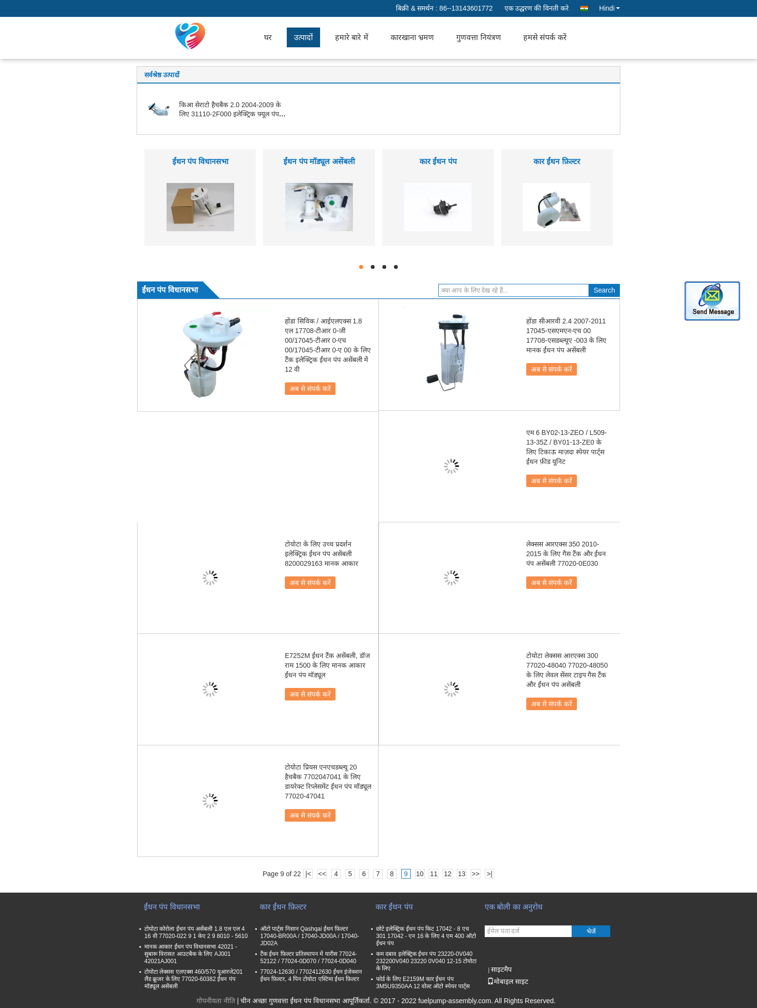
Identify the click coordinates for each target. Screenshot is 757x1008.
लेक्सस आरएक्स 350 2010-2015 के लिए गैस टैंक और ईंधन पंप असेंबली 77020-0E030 (566, 553)
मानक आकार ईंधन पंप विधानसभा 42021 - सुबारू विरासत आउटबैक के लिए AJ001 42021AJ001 (190, 954)
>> (475, 874)
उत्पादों (303, 37)
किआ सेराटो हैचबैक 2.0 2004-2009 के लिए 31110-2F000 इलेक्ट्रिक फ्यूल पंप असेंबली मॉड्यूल (230, 114)
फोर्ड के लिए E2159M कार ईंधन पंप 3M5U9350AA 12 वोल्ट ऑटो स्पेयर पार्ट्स (423, 983)
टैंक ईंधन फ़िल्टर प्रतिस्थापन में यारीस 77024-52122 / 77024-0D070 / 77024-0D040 (308, 958)
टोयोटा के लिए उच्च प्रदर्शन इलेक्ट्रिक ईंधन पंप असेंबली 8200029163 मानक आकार (321, 553)
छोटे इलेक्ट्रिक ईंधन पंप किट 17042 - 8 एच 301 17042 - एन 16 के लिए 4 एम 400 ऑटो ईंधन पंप (426, 936)
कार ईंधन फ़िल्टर (556, 161)
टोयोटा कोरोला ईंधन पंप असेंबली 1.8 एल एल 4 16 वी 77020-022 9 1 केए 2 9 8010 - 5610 (196, 932)
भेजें (591, 931)
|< (308, 874)
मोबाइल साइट (507, 981)
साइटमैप (501, 969)
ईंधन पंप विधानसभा (200, 161)
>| (489, 874)
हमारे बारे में (351, 37)
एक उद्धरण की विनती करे (537, 8)
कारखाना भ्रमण (412, 37)
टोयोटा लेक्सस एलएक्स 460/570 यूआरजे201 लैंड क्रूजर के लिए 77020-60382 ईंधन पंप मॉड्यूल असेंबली (193, 979)
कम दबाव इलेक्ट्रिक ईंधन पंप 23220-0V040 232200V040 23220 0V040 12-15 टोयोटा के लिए (426, 961)
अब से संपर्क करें (310, 388)
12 (448, 874)
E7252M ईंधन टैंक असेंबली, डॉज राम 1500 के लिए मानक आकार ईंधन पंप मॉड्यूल (327, 665)
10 (420, 874)
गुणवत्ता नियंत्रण (478, 37)
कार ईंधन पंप (438, 161)
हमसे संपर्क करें (545, 37)
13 (461, 874)
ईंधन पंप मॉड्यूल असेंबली (318, 161)
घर (268, 37)
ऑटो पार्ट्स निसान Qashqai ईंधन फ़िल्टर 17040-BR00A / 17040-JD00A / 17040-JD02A (309, 936)
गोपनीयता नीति (215, 1001)
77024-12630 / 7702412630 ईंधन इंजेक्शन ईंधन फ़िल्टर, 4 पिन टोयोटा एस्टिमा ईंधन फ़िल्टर (311, 975)
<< (322, 874)
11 (434, 874)
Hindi (609, 8)
